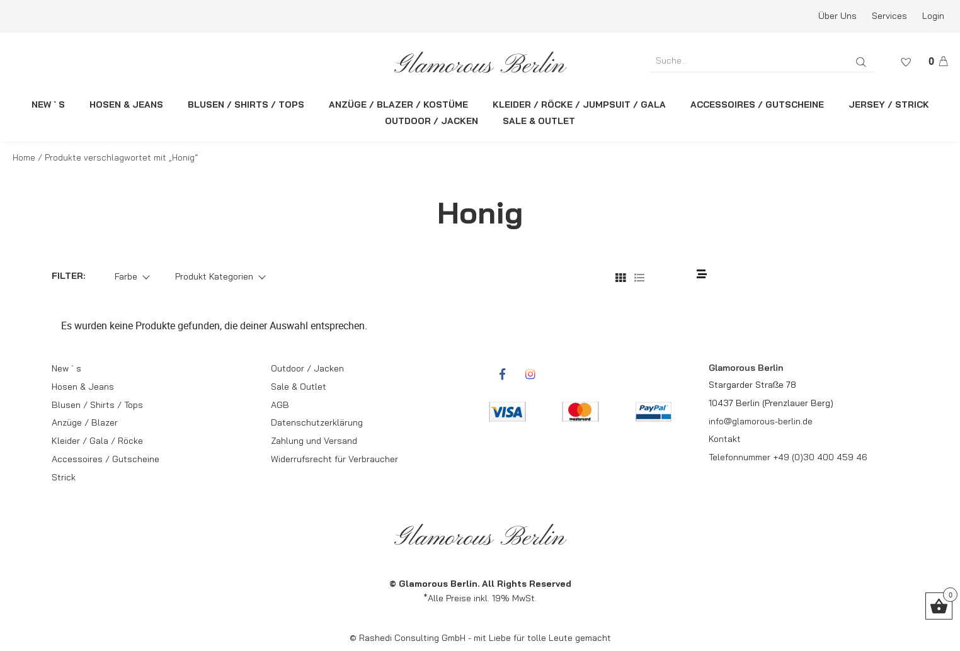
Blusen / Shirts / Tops (97, 404)
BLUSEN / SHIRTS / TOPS (246, 104)
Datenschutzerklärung (317, 422)
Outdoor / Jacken (307, 368)
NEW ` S (48, 104)
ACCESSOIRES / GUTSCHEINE (757, 104)
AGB (280, 404)
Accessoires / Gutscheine (105, 459)
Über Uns (837, 15)
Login (933, 15)
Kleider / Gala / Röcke (97, 440)
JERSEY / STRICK (889, 104)
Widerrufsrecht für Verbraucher (334, 459)
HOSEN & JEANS (126, 104)
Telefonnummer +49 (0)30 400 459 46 (788, 457)
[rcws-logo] (480, 62)
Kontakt (725, 438)
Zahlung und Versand (314, 440)
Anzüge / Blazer (85, 422)
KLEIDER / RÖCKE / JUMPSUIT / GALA (579, 104)
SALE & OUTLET (539, 121)
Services (889, 15)
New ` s (66, 368)
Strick (64, 477)
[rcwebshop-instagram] (530, 374)
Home (24, 157)
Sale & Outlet (298, 386)
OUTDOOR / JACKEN (431, 121)
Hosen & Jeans (83, 386)
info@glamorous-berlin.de (761, 421)
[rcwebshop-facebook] (502, 374)
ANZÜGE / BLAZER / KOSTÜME (398, 104)
